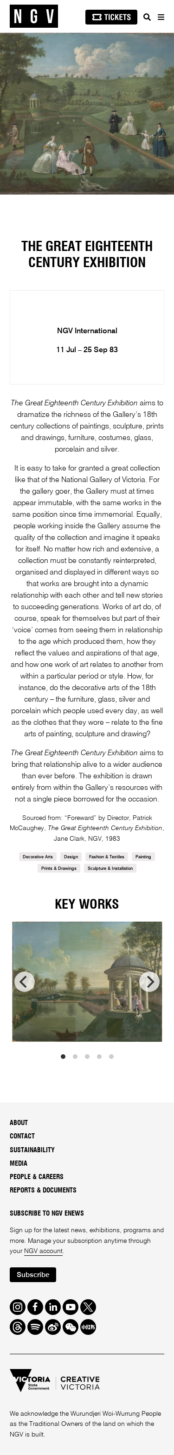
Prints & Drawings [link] (59, 869)
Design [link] (71, 857)
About (19, 1123)
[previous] (24, 982)
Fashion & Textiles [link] (106, 857)
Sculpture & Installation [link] (110, 869)
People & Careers (37, 1177)
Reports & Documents (43, 1190)
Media (18, 1164)
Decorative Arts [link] (38, 857)
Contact (22, 1136)
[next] (149, 982)
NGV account (43, 1251)
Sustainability (32, 1150)
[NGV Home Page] (34, 16)
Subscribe (33, 1275)
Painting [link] (143, 857)
